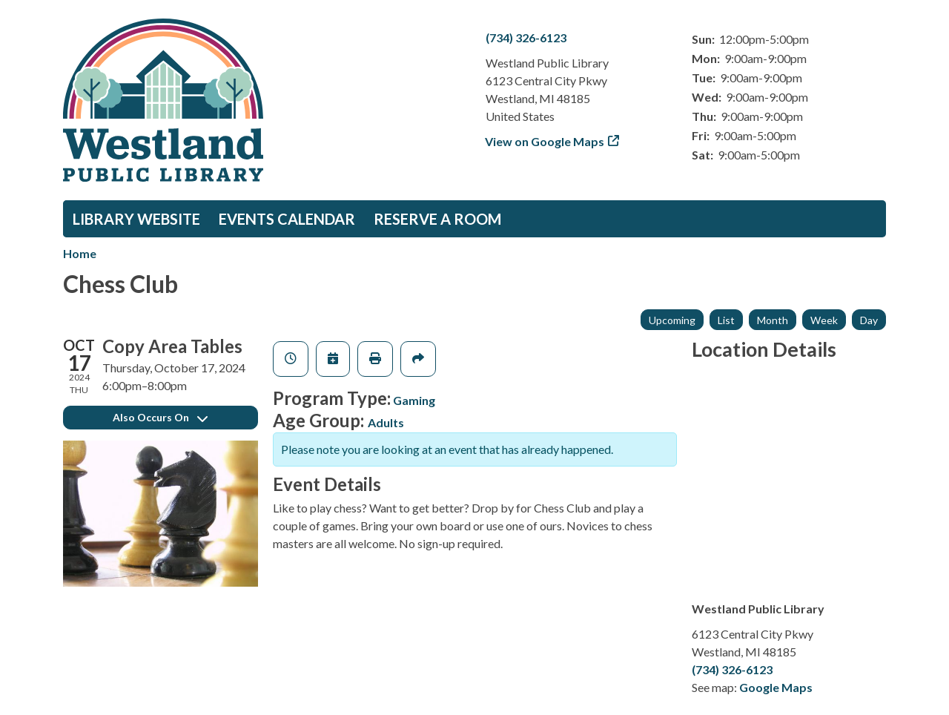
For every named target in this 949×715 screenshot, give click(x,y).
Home (79, 253)
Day (869, 320)
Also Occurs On (160, 417)
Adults (386, 422)
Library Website (136, 219)
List (726, 320)
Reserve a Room (437, 219)
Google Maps (776, 687)
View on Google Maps (545, 141)
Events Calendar (287, 219)
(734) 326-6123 (526, 37)
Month (772, 320)
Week (824, 320)
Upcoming (672, 320)
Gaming (414, 400)
